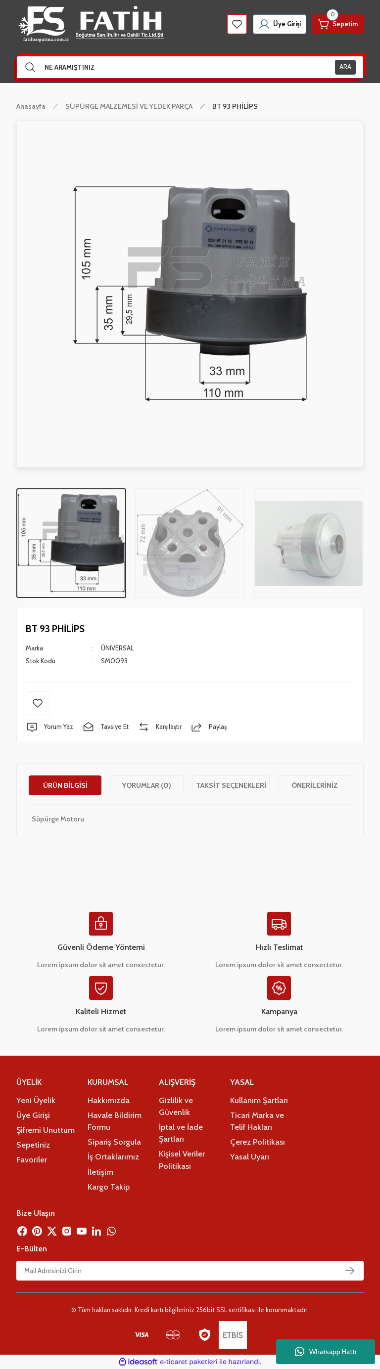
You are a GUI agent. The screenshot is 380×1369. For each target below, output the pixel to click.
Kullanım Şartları (259, 1100)
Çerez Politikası (257, 1142)
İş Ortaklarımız (113, 1156)
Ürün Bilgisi (65, 785)
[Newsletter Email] (190, 1271)
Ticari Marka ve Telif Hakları (257, 1121)
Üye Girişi (33, 1115)
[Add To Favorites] (37, 703)
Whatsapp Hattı (325, 1351)
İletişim (100, 1172)
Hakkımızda (109, 1100)
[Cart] (337, 24)
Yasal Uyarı (249, 1156)
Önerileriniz (314, 785)
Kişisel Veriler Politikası (182, 1159)
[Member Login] (276, 24)
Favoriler (31, 1159)
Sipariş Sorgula (114, 1142)
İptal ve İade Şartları (181, 1133)
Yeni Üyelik (35, 1100)
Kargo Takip (109, 1187)
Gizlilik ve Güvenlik (176, 1106)
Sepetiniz (33, 1145)
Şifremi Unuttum (45, 1130)
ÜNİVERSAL (117, 648)
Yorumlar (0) (146, 785)
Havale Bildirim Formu (115, 1121)
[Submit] (350, 1271)
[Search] (190, 67)
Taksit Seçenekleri (231, 785)
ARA (345, 67)
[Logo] (90, 24)
